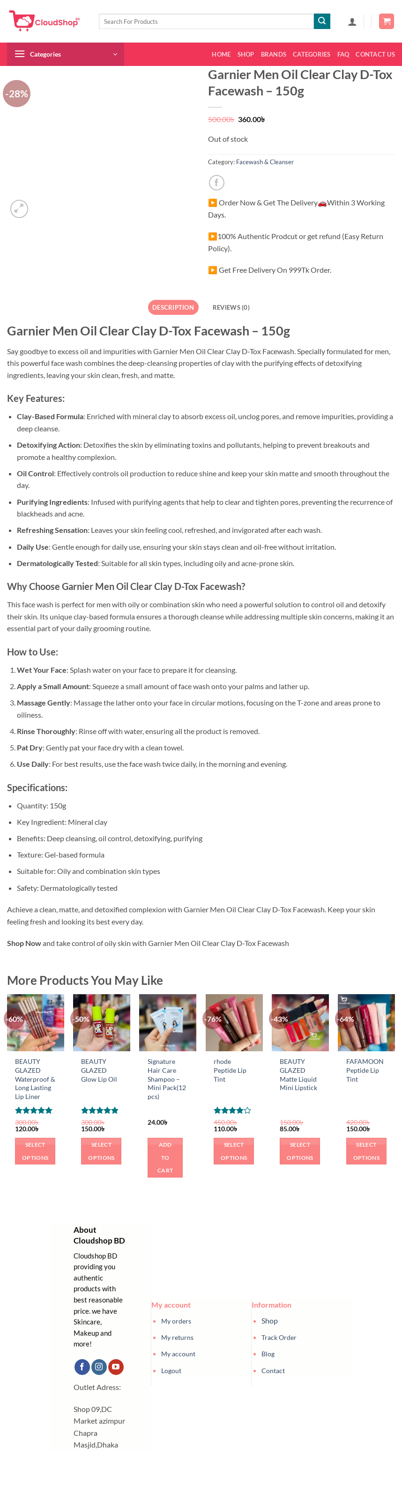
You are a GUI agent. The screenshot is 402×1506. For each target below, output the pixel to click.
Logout (171, 1371)
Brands (274, 54)
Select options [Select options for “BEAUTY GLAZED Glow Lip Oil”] (101, 1151)
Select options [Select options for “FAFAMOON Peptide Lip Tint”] (366, 1151)
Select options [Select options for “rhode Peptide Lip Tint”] (234, 1151)
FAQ (343, 54)
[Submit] (322, 21)
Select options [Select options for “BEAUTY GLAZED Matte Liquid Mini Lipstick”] (300, 1151)
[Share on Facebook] (216, 182)
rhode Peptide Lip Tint (230, 1070)
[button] (352, 21)
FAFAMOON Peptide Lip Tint (365, 1070)
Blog (268, 1354)
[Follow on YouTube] (116, 1367)
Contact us (375, 54)
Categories (312, 54)
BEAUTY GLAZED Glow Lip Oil (99, 1070)
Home (221, 54)
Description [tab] (173, 307)
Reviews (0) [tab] (231, 307)
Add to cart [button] (165, 1157)
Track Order (279, 1337)
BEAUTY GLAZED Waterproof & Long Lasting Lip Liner (35, 1078)
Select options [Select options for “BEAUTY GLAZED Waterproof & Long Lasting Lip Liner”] (35, 1151)
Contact (273, 1371)
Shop (246, 54)
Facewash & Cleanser (265, 162)
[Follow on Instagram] (99, 1367)
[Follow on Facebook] (82, 1367)
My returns (177, 1337)
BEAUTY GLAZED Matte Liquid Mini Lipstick (298, 1074)
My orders (176, 1321)
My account (178, 1354)
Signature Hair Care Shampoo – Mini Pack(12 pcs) (167, 1078)
